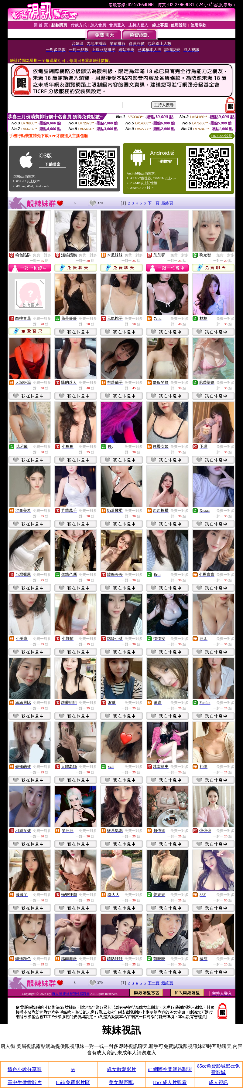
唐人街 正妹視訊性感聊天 (71, 993)
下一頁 (153, 203)
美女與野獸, (121, 1082)
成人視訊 (218, 1082)
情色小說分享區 (25, 1069)
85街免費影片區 (73, 1082)
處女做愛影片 (121, 1069)
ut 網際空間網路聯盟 (170, 1069)
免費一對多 (42, 255)
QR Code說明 (221, 136)
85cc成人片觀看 (170, 1082)
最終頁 (167, 203)
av (73, 1069)
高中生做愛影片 (25, 1082)
